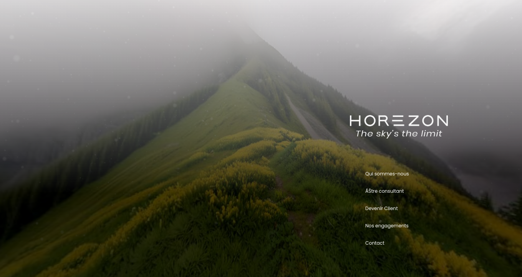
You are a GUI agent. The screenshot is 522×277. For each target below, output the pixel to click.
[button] (430, 174)
